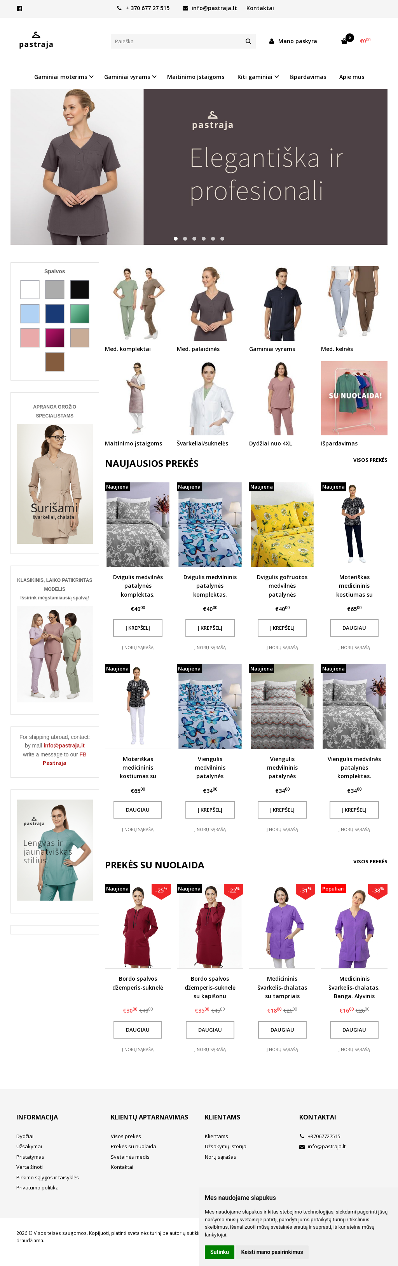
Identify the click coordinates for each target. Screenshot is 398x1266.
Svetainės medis (130, 1156)
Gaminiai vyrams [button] (127, 76)
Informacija (37, 1117)
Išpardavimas (308, 76)
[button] (175, 239)
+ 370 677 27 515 (143, 8)
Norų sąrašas (220, 1156)
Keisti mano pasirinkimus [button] (272, 1252)
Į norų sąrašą (138, 647)
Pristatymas (30, 1156)
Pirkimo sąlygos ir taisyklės (47, 1177)
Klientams (222, 1117)
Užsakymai (29, 1146)
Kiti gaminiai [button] (254, 76)
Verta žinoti (29, 1166)
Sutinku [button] (219, 1252)
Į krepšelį (138, 627)
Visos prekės (370, 459)
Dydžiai (24, 1136)
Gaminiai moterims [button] (60, 76)
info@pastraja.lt (210, 8)
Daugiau (354, 627)
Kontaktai (260, 8)
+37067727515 (319, 1136)
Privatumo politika (37, 1187)
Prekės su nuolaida (133, 1146)
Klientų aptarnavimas (149, 1117)
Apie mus (351, 76)
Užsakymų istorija (225, 1146)
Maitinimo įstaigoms (195, 76)
